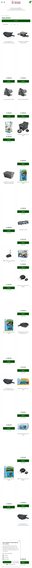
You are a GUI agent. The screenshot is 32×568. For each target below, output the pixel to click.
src (4, 2)
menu (2, 2)
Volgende (21, 503)
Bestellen (8, 101)
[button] (8, 553)
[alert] (10, 553)
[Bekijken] (30, 2)
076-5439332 (16, 526)
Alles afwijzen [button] (15, 562)
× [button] (19, 541)
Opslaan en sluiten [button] (7, 562)
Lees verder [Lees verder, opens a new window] (10, 551)
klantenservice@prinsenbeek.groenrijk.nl (16, 527)
